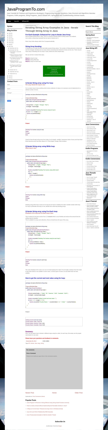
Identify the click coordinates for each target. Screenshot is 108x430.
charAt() (88, 50)
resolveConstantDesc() (92, 108)
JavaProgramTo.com (26, 9)
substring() (89, 114)
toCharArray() (90, 116)
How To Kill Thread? (91, 178)
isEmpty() (89, 88)
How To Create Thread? (92, 177)
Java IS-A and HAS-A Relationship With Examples (40, 412)
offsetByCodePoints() (91, 98)
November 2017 (13, 50)
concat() (88, 62)
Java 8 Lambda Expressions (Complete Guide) (93, 209)
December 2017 (13, 48)
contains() (89, 63)
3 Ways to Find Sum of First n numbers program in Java (16, 55)
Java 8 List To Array (91, 132)
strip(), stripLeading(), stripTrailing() (91, 112)
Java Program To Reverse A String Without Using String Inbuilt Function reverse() (48, 402)
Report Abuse (89, 32)
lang (39, 343)
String (42, 343)
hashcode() (89, 80)
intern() (88, 85)
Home (9, 21)
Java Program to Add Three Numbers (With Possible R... (15, 66)
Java (36, 343)
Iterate (32, 343)
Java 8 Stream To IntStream (93, 136)
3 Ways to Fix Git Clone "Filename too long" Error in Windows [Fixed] (45, 408)
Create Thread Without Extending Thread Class (92, 192)
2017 (10, 46)
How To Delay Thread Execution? (91, 197)
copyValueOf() (90, 67)
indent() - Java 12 (90, 82)
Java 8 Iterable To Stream (92, 135)
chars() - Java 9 (90, 52)
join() (88, 90)
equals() (88, 72)
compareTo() (89, 59)
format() (88, 75)
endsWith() (89, 70)
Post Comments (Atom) (39, 396)
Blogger (60, 426)
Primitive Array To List (91, 141)
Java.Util (16, 21)
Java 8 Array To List (91, 130)
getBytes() (89, 77)
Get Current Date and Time (92, 155)
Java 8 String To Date (91, 128)
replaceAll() (89, 106)
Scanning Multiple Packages (93, 44)
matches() (89, 96)
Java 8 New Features (91, 203)
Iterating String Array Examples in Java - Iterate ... (16, 62)
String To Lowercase (91, 138)
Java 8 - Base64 (90, 220)
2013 (10, 77)
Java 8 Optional (90, 224)
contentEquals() (90, 65)
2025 (10, 33)
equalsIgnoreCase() (91, 73)
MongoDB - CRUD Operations (93, 40)
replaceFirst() (90, 103)
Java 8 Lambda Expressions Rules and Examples (93, 212)
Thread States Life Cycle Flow (93, 182)
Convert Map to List (91, 169)
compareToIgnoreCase (92, 60)
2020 (10, 40)
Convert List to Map (91, 167)
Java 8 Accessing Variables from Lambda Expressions (94, 214)
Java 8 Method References (92, 216)
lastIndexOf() (89, 92)
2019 (10, 42)
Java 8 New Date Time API (92, 226)
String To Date (90, 163)
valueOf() (89, 121)
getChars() (89, 78)
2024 (10, 35)
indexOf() (89, 83)
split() (88, 110)
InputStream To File (91, 140)
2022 (10, 37)
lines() (88, 95)
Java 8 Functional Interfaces (93, 218)
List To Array (89, 164)
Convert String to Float (91, 166)
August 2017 (13, 73)
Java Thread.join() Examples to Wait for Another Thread (41, 415)
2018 (10, 44)
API (29, 343)
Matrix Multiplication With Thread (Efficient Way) (92, 194)
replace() (89, 105)
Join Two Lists (90, 153)
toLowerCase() (90, 117)
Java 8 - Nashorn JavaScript (93, 227)
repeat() (88, 101)
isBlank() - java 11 (91, 87)
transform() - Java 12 (91, 119)
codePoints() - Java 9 (91, 57)
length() (88, 93)
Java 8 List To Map (91, 127)
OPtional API (25, 21)
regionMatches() (90, 100)
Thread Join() (90, 183)
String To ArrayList (91, 145)
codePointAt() (90, 54)
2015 (10, 76)
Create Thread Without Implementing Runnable (92, 189)
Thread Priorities (90, 180)
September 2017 (13, 71)
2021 (10, 39)
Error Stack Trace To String (92, 161)
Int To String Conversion (92, 143)
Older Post (79, 393)
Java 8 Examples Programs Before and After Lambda (93, 206)
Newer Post (29, 393)
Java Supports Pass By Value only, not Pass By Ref (16, 58)
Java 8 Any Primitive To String (93, 133)
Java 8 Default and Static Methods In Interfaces (92, 222)
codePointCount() (90, 55)
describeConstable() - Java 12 (93, 68)
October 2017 (13, 69)
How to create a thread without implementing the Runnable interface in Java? (47, 405)
